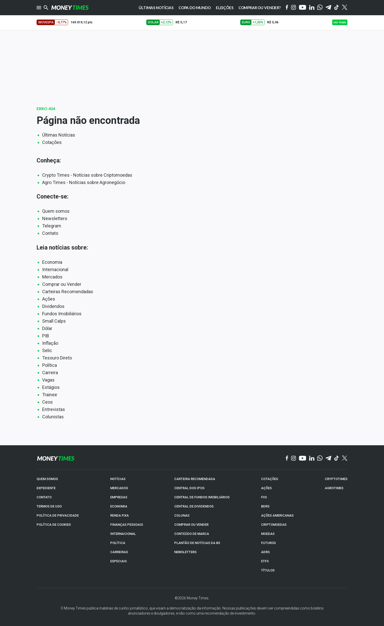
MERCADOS (119, 488)
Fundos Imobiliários (62, 313)
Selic (47, 350)
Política (49, 365)
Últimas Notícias (58, 135)
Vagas (48, 380)
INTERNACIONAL (123, 534)
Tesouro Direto (57, 357)
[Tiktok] (336, 8)
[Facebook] (287, 7)
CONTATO (44, 497)
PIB (45, 335)
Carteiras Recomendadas (67, 291)
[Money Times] (70, 7)
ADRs (265, 552)
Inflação (50, 343)
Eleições (224, 7)
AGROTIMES (334, 488)
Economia (52, 262)
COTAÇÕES (269, 479)
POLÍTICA (117, 543)
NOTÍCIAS (117, 479)
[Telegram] (328, 8)
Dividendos (53, 306)
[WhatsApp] (320, 8)
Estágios (51, 387)
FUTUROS (268, 543)
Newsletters (54, 218)
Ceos (47, 402)
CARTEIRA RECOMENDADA (194, 479)
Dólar (47, 328)
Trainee (49, 394)
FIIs (264, 497)
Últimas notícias (156, 7)
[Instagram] (293, 8)
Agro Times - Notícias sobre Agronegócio (83, 182)
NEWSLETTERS (185, 552)
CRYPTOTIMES (336, 479)
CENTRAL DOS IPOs (189, 488)
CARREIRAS (119, 552)
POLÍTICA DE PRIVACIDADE (58, 515)
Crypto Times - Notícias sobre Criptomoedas (87, 175)
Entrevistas (53, 409)
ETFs (265, 561)
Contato (50, 233)
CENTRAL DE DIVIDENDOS (194, 506)
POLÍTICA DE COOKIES (54, 524)
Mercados (52, 276)
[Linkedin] (311, 8)
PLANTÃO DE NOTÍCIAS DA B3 (197, 543)
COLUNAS (181, 515)
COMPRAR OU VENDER (191, 524)
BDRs (265, 506)
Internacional (55, 269)
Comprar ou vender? (259, 7)
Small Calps (54, 321)
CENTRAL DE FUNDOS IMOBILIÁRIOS (202, 497)
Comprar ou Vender (61, 284)
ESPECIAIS (118, 561)
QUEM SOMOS (47, 479)
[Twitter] (344, 8)
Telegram (51, 225)
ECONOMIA (118, 506)
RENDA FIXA (119, 515)
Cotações (52, 142)
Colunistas (53, 416)
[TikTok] (336, 458)
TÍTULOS (268, 570)
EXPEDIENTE (46, 488)
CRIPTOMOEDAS (273, 524)
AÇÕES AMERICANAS (277, 515)
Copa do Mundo (195, 7)
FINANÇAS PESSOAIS (126, 524)
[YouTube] (302, 8)
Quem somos (56, 211)
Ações (48, 299)
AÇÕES (266, 488)
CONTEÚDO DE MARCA (191, 534)
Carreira (50, 372)
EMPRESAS (118, 497)
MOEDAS (268, 534)
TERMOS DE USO (49, 506)
